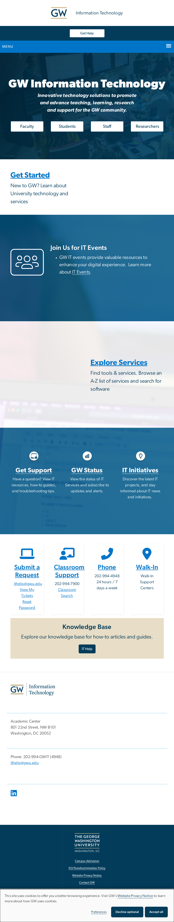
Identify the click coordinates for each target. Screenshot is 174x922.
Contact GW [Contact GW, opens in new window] (87, 882)
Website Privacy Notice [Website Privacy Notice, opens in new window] (87, 875)
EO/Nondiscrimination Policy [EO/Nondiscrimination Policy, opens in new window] (87, 868)
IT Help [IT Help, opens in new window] (87, 649)
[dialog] (87, 905)
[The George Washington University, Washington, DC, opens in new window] (87, 842)
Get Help (87, 33)
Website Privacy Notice (135, 896)
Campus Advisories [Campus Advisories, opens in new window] (87, 861)
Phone (107, 567)
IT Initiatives (140, 470)
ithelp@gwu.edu (28, 584)
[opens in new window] (14, 796)
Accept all (156, 912)
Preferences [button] (99, 912)
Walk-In (147, 567)
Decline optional (127, 912)
